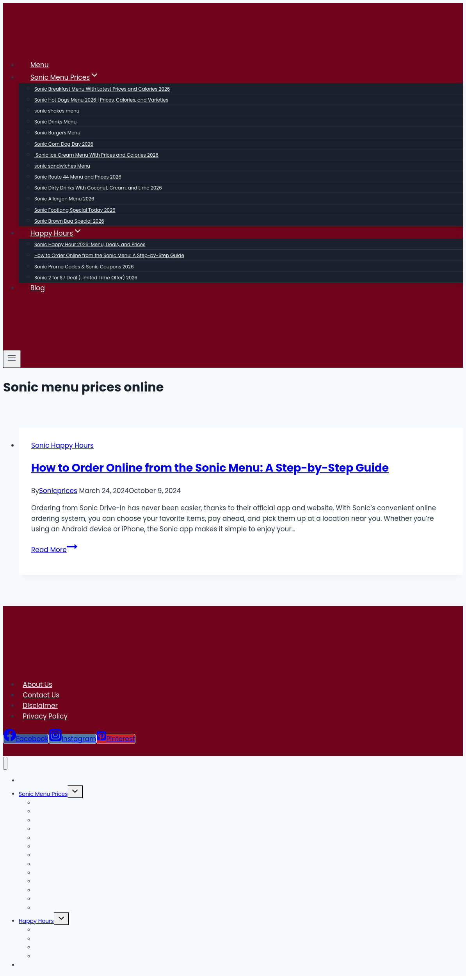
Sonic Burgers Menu (57, 132)
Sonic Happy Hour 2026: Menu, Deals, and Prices (90, 244)
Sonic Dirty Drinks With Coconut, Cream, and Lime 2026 (98, 187)
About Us (37, 684)
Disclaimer (40, 705)
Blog (37, 288)
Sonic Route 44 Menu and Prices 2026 (77, 176)
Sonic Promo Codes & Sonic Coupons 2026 (84, 266)
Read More (54, 549)
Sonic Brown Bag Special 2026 (69, 221)
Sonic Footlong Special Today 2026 (75, 210)
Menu (39, 65)
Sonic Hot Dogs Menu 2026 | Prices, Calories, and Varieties (101, 100)
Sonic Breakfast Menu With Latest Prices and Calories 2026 (102, 89)
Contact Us (41, 695)
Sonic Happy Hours (62, 445)
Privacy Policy (45, 716)
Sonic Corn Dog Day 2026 (63, 144)
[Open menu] (12, 358)
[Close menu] (5, 763)
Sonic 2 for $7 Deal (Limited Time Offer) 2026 (85, 277)
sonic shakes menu (56, 110)
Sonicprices (58, 490)
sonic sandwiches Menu (62, 166)
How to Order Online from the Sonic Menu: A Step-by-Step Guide (109, 255)
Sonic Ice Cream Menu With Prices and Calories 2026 (96, 155)
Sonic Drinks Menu (55, 121)
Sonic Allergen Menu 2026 (64, 198)
